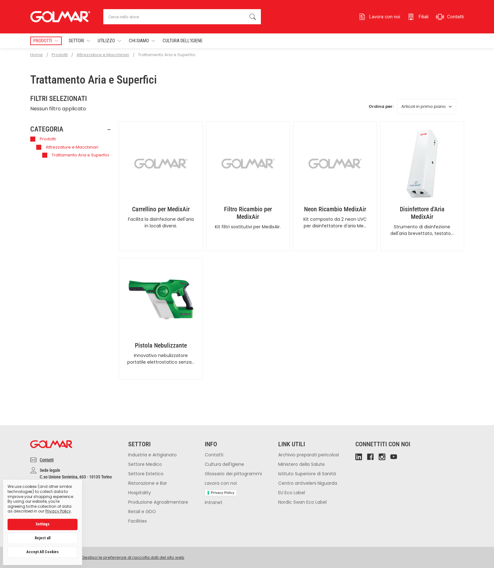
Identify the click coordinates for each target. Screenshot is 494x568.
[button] (71, 129)
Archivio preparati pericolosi (308, 455)
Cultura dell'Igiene (183, 41)
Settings (42, 524)
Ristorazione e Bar (147, 483)
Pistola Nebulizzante (161, 345)
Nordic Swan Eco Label (302, 502)
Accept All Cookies (42, 552)
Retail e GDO (142, 511)
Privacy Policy (223, 493)
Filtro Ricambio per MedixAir (248, 212)
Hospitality (139, 492)
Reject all (42, 538)
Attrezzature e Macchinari (67, 147)
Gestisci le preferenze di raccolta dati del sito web (133, 557)
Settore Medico (145, 464)
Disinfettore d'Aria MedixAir (422, 212)
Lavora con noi (221, 483)
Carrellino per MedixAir (161, 209)
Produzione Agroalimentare (158, 502)
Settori (79, 41)
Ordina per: (381, 106)
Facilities (137, 521)
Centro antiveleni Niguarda (307, 483)
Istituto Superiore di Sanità (307, 474)
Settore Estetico (146, 474)
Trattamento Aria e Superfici (75, 155)
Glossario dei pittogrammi (233, 474)
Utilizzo (109, 41)
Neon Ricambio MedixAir (335, 209)
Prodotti (43, 139)
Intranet (213, 502)
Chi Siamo (142, 41)
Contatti (47, 459)
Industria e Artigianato (152, 455)
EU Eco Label (291, 492)
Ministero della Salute (301, 464)
